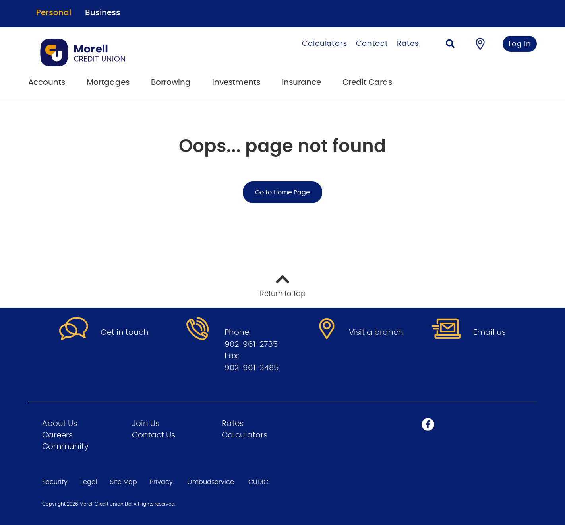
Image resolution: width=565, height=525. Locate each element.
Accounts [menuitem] (46, 82)
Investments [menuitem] (236, 82)
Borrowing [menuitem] (171, 82)
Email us (489, 332)
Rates (408, 43)
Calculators (324, 43)
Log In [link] (520, 44)
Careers (57, 435)
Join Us (145, 424)
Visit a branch (376, 332)
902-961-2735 (251, 344)
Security (55, 482)
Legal (88, 482)
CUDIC (258, 482)
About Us (59, 424)
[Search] (450, 45)
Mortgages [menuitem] (108, 82)
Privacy (161, 482)
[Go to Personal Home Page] (122, 52)
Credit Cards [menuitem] (367, 82)
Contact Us (153, 435)
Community (65, 447)
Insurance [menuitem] (301, 82)
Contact (372, 43)
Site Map (123, 482)
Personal (53, 13)
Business (102, 13)
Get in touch (125, 332)
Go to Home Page (282, 192)
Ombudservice (210, 482)
